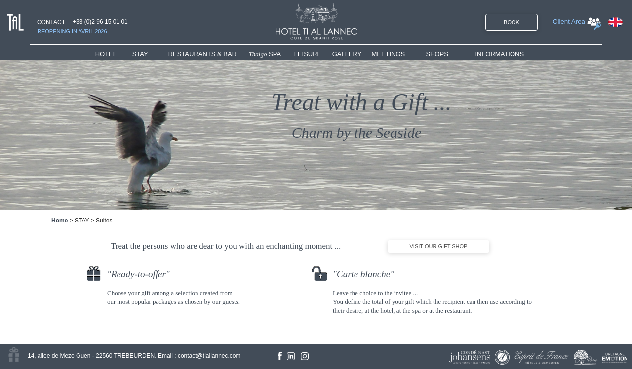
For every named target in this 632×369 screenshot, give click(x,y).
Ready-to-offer (138, 274)
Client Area (569, 21)
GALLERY (347, 54)
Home (59, 220)
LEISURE (308, 54)
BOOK (511, 22)
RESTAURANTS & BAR (202, 54)
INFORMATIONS (499, 54)
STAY (140, 54)
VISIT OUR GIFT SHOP (439, 246)
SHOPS (437, 54)
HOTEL (107, 54)
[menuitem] (113, 54)
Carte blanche (363, 274)
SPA (265, 54)
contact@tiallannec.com (209, 355)
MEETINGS (388, 54)
